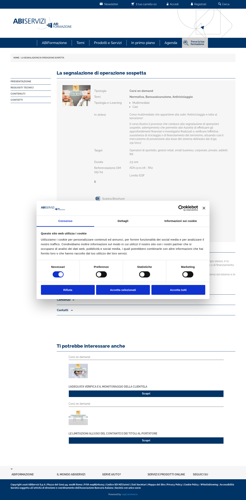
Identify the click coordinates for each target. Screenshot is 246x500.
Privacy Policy (174, 484)
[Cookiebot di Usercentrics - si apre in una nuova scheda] (181, 208)
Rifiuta (67, 290)
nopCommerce (130, 494)
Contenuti (18, 93)
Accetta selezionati (123, 290)
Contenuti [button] (65, 299)
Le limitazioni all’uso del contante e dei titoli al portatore (113, 433)
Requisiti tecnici (22, 87)
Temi (80, 43)
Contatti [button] (65, 310)
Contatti (17, 99)
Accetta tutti (178, 290)
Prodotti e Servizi (108, 43)
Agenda (171, 43)
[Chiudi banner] (204, 208)
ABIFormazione (54, 43)
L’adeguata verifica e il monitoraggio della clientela (108, 386)
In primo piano (143, 43)
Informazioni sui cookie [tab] (181, 221)
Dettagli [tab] (123, 221)
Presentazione (21, 81)
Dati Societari (138, 484)
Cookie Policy (191, 484)
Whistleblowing (209, 484)
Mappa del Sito (156, 484)
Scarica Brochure (109, 198)
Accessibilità (227, 484)
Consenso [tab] (65, 221)
